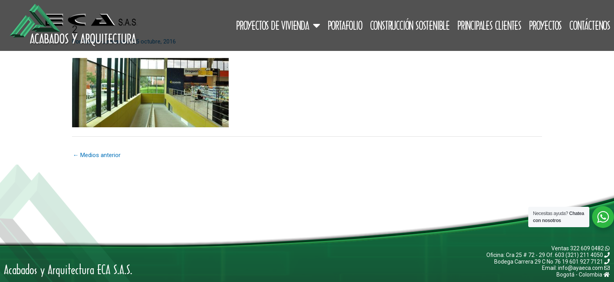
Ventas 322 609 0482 (580, 248)
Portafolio (345, 25)
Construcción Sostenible (410, 25)
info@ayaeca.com (584, 268)
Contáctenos (589, 25)
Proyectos (545, 25)
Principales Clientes (489, 25)
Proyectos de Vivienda (278, 25)
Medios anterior (97, 155)
